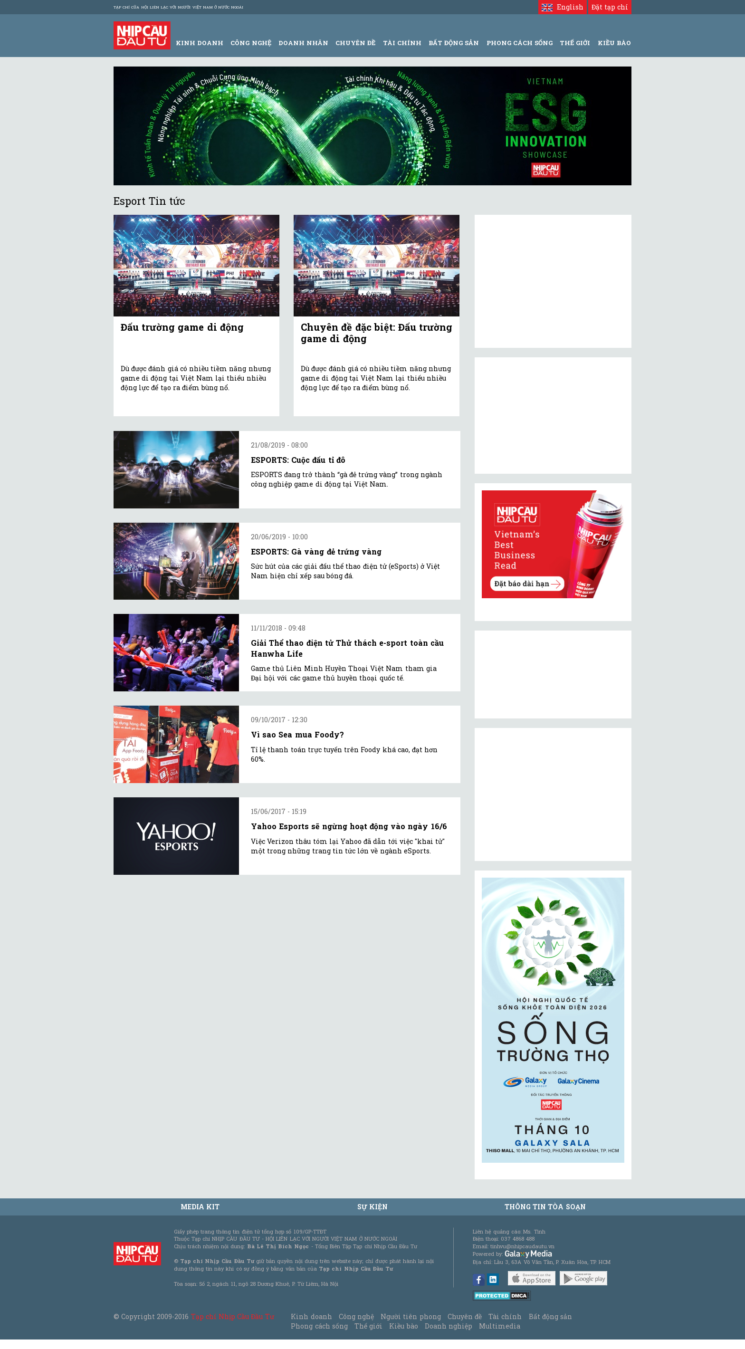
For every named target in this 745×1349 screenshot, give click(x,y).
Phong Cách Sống (520, 42)
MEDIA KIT (200, 1206)
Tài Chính (402, 42)
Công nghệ (356, 1316)
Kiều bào (403, 1325)
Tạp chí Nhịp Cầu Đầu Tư (232, 1316)
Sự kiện (372, 1206)
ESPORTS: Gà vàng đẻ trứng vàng (316, 551)
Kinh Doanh (199, 42)
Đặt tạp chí (610, 6)
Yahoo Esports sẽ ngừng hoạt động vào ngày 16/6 (349, 826)
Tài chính (505, 1316)
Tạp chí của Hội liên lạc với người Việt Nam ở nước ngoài (178, 7)
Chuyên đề (355, 42)
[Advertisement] (553, 794)
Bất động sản (454, 42)
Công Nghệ (250, 42)
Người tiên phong (410, 1316)
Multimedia (499, 1325)
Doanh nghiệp (448, 1325)
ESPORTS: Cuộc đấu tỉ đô (298, 460)
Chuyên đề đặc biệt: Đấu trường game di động (376, 332)
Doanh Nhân (303, 42)
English (562, 6)
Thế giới (575, 42)
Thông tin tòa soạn (545, 1206)
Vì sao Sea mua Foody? (297, 734)
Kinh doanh (311, 1316)
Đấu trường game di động (182, 327)
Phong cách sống (319, 1325)
